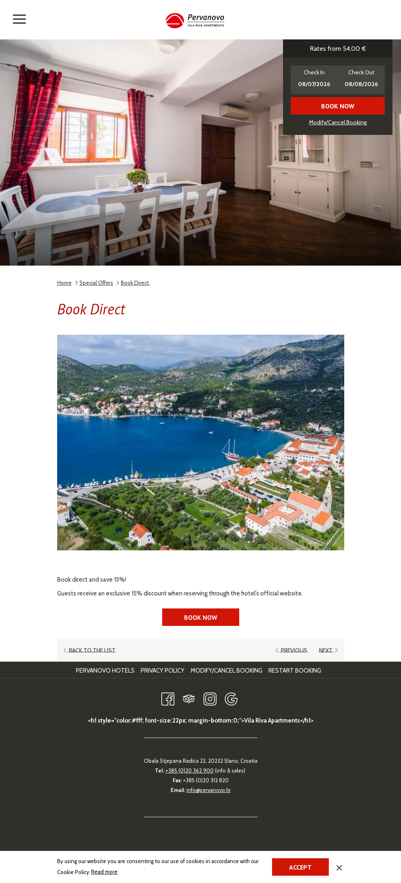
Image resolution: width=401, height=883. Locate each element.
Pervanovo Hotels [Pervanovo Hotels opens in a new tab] (106, 670)
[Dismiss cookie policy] (339, 866)
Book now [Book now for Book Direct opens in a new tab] (200, 617)
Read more (105, 872)
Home (64, 282)
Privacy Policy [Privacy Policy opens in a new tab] (164, 670)
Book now (337, 106)
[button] (314, 79)
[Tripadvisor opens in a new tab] (188, 697)
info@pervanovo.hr (209, 790)
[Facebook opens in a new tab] (167, 697)
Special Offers (96, 282)
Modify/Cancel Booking (226, 670)
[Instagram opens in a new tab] (210, 697)
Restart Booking (294, 670)
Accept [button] (300, 867)
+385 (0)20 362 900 (189, 770)
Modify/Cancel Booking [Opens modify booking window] (338, 122)
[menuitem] (106, 670)
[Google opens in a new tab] (231, 697)
